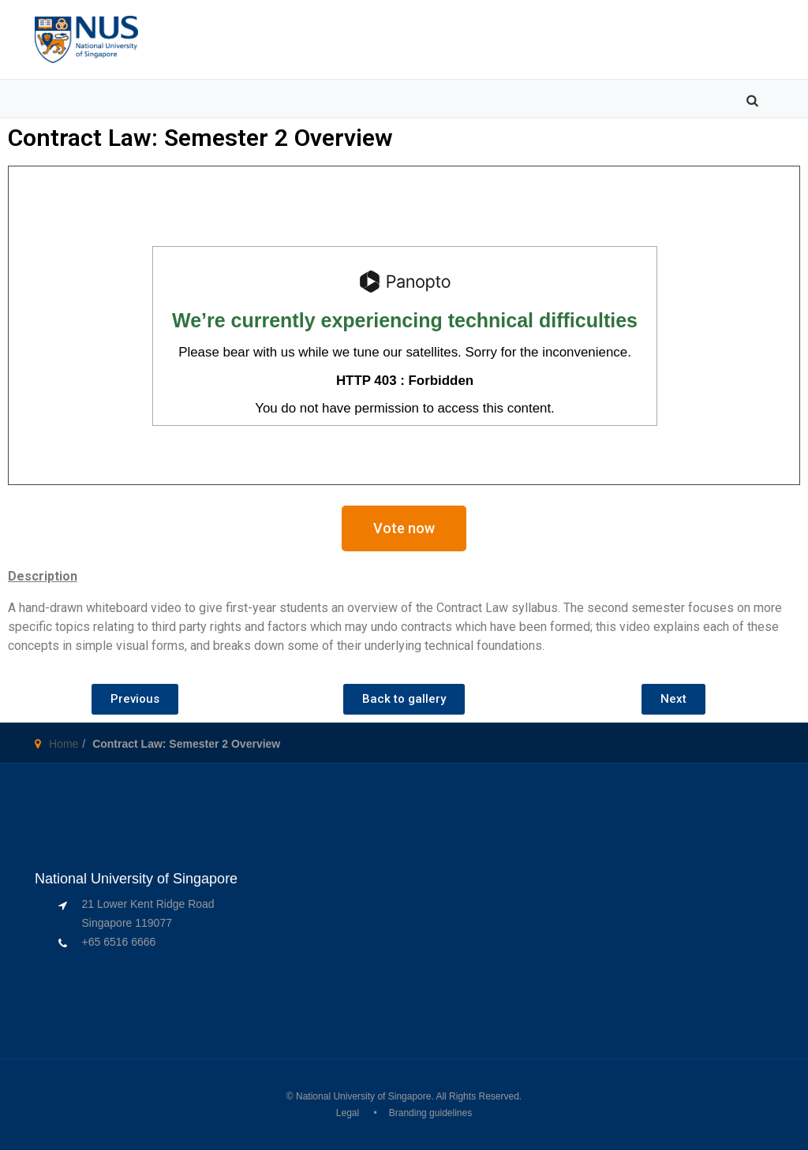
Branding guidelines (430, 1112)
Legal (347, 1112)
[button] (404, 528)
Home (63, 743)
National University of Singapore (363, 1096)
